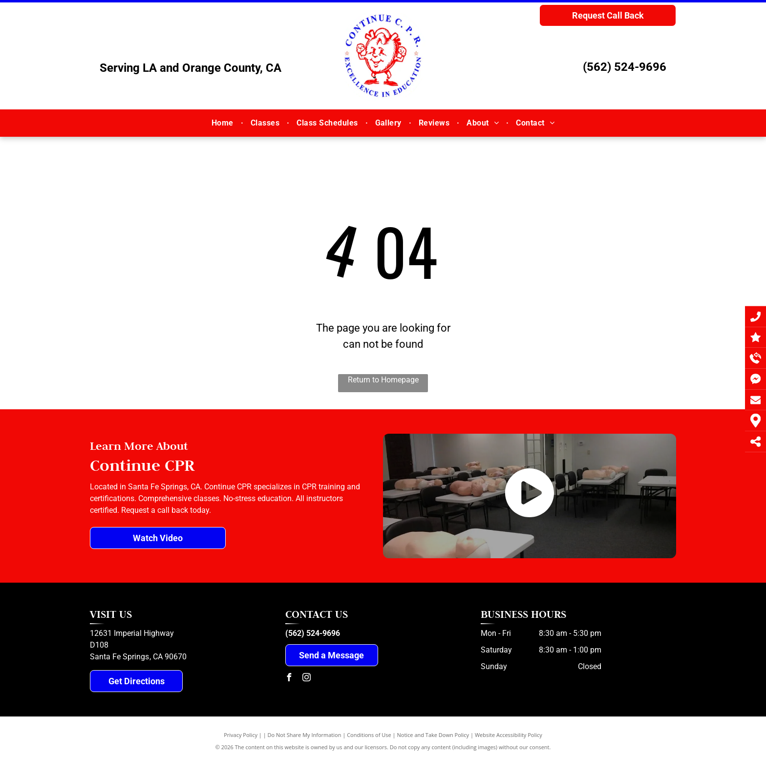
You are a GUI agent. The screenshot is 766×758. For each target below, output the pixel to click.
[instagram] (306, 678)
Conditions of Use (369, 734)
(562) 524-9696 (624, 67)
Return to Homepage (383, 379)
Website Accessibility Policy (508, 734)
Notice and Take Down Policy (433, 734)
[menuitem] (223, 122)
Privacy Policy (240, 734)
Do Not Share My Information (304, 734)
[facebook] (289, 678)
